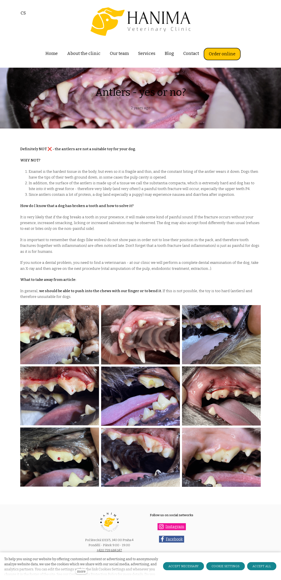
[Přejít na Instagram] (172, 527)
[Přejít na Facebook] (171, 539)
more (81, 571)
